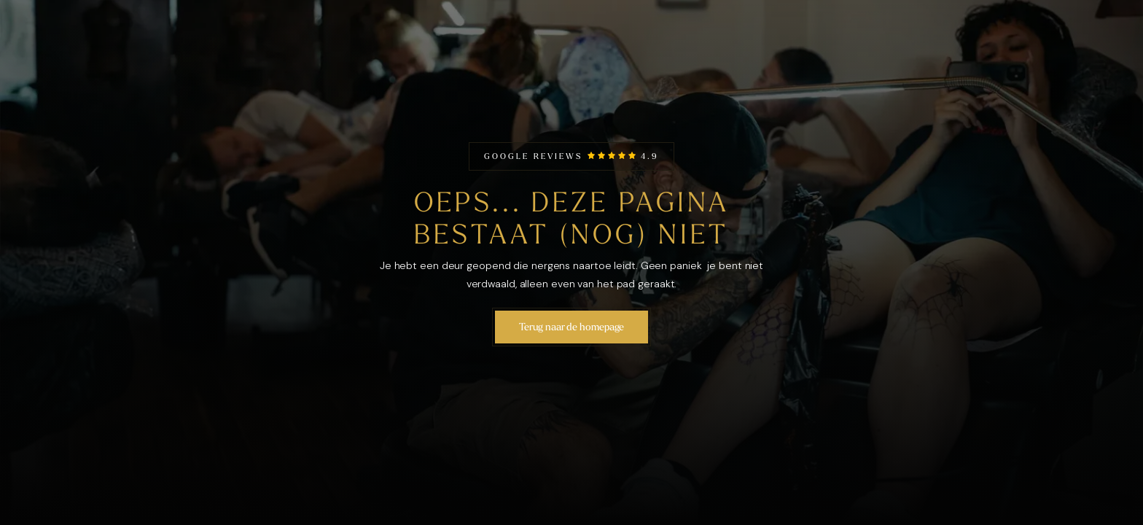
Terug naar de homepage (572, 326)
